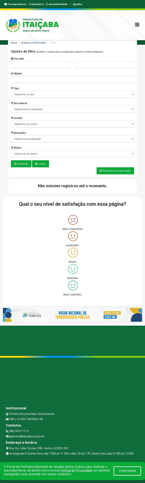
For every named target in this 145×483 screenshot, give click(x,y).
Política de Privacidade (76, 470)
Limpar (40, 163)
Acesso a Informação (33, 42)
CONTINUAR (127, 471)
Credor (16, 118)
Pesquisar (21, 163)
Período (17, 58)
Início (14, 42)
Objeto (16, 73)
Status (16, 147)
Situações (18, 132)
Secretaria (19, 103)
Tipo (15, 88)
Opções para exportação (115, 170)
